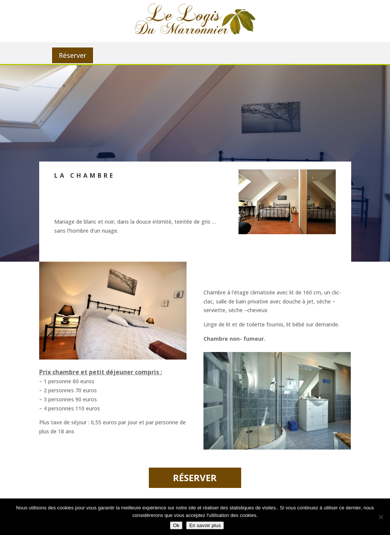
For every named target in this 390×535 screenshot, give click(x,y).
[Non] (380, 517)
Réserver (72, 55)
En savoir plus (205, 525)
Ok (176, 525)
